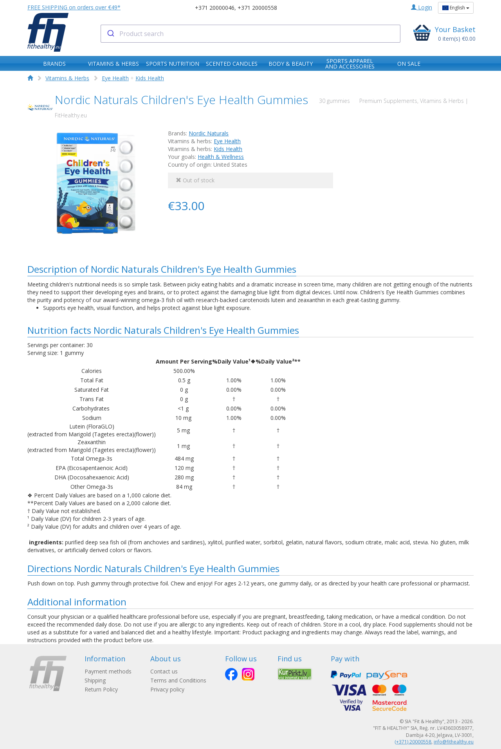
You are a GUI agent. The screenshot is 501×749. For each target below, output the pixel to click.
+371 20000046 (214, 7)
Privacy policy (167, 689)
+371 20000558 (257, 7)
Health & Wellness (221, 156)
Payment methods (108, 671)
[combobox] (251, 34)
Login (421, 7)
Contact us (164, 671)
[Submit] (110, 33)
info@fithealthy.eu (454, 741)
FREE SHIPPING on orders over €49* (74, 7)
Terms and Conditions (178, 680)
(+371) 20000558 (413, 741)
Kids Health (149, 78)
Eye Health (115, 78)
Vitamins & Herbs (67, 78)
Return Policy (101, 689)
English (455, 7)
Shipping (95, 680)
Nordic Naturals (209, 133)
